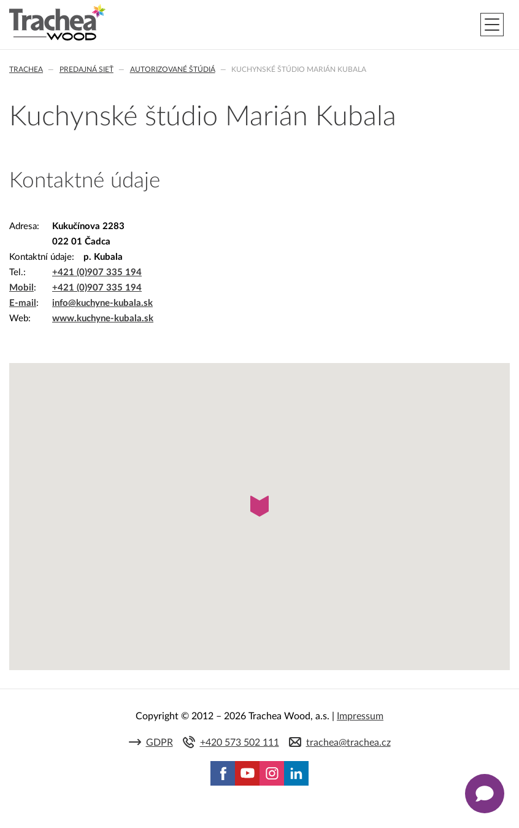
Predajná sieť (86, 69)
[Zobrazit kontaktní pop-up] (484, 793)
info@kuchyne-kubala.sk (102, 303)
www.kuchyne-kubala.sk (102, 318)
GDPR (159, 743)
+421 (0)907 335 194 (97, 272)
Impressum (360, 716)
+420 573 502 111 (239, 743)
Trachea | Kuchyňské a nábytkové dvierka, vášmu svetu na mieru (57, 22)
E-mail (22, 303)
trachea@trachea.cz (348, 743)
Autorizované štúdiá (172, 69)
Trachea (26, 69)
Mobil (21, 287)
